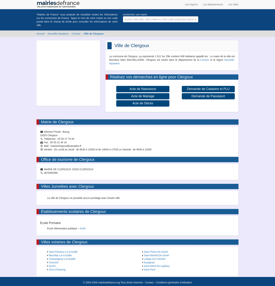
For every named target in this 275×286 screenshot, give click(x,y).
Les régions (191, 4)
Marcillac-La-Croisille (60, 255)
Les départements (213, 4)
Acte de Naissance (143, 89)
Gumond (53, 262)
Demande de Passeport (208, 96)
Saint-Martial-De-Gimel (156, 255)
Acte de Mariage (142, 96)
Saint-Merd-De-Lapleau (157, 266)
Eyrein (52, 266)
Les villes (233, 4)
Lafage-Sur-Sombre (154, 258)
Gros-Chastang (57, 269)
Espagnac (149, 262)
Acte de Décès (142, 103)
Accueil (40, 33)
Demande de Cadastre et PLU (208, 89)
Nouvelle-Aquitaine (58, 33)
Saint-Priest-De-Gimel (156, 251)
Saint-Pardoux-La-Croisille (63, 251)
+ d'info (82, 228)
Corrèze (76, 33)
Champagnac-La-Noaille (62, 258)
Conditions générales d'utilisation (174, 282)
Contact (149, 282)
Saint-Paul (149, 269)
